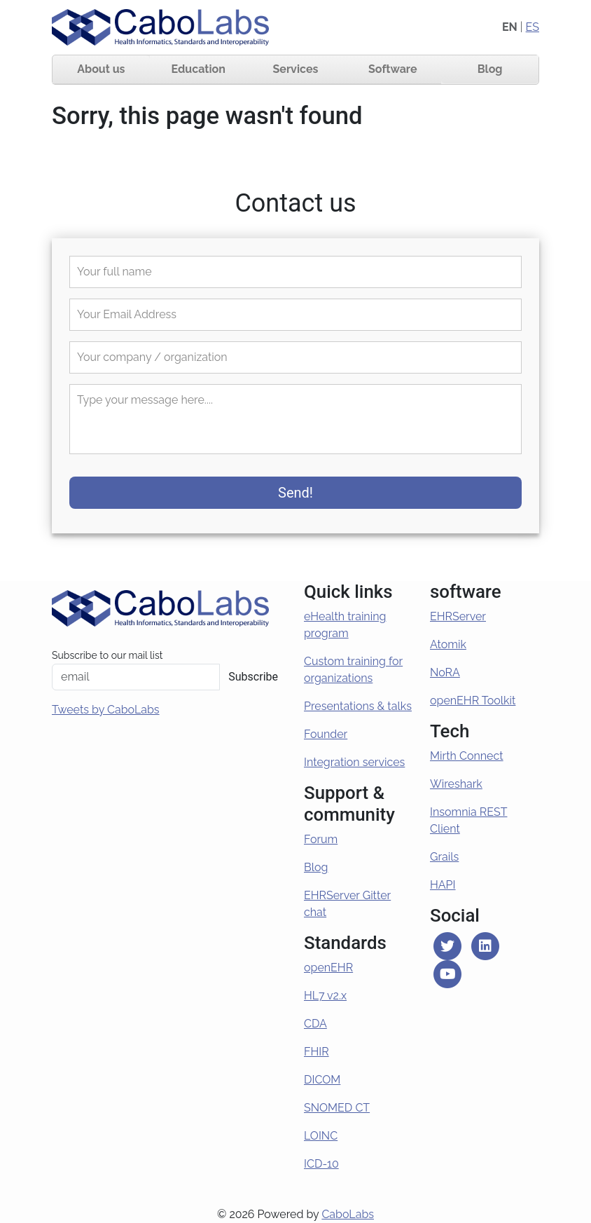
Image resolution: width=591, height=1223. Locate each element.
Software (392, 69)
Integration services (354, 762)
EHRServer (458, 616)
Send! (295, 492)
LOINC (321, 1135)
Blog (490, 69)
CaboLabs (347, 1214)
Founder (325, 734)
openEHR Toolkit (472, 700)
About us (101, 69)
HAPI (443, 884)
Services (296, 69)
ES (532, 27)
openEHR (328, 967)
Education (198, 69)
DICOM (322, 1079)
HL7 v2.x (325, 995)
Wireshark (456, 784)
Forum (321, 839)
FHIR (316, 1051)
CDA (315, 1023)
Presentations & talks (358, 706)
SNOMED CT (337, 1107)
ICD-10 (321, 1163)
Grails (444, 856)
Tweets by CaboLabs (106, 709)
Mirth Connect (466, 756)
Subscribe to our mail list (107, 655)
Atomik (448, 644)
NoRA (445, 672)
